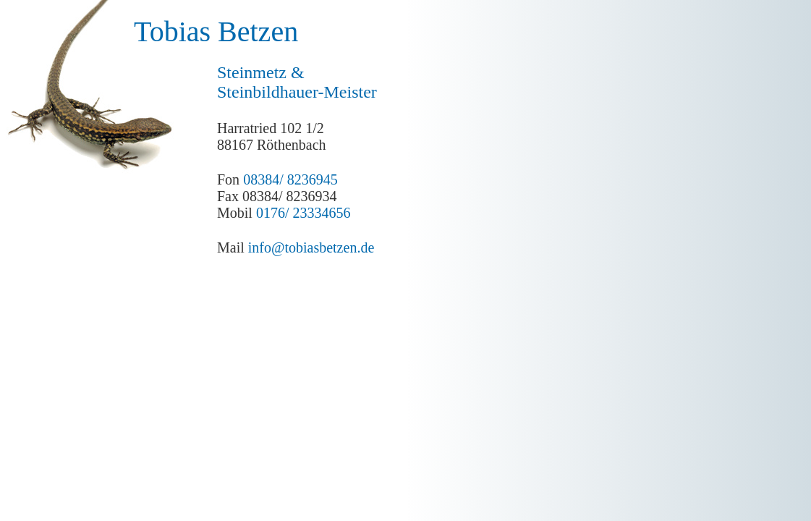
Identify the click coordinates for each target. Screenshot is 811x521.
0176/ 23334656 (303, 213)
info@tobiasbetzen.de (311, 247)
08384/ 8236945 (290, 179)
